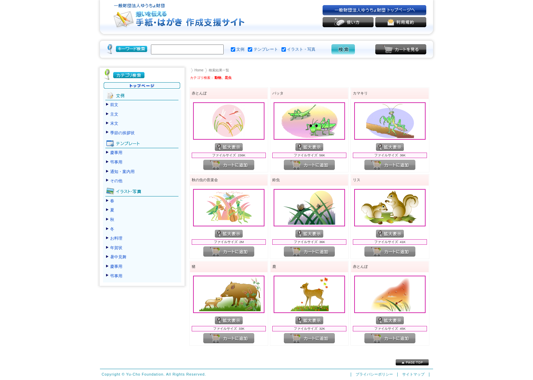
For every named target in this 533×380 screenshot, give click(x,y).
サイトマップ (413, 374)
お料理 (116, 238)
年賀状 (116, 247)
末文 (114, 123)
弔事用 (116, 162)
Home (199, 70)
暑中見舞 (118, 257)
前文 (114, 104)
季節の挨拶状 (122, 133)
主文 (114, 114)
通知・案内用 (122, 171)
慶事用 (116, 152)
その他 (116, 180)
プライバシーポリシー (374, 374)
